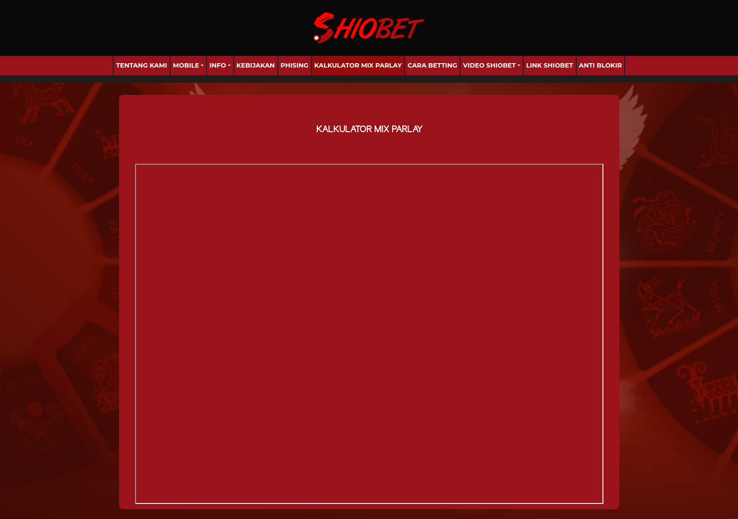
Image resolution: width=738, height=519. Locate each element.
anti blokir (600, 65)
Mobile (186, 65)
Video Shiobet (489, 65)
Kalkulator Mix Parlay (358, 65)
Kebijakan (256, 65)
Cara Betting (432, 65)
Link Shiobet (549, 65)
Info (217, 65)
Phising (295, 65)
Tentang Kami (141, 65)
